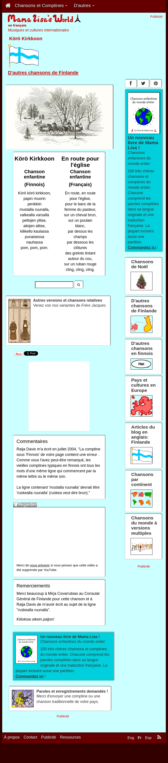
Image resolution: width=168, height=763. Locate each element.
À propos (12, 737)
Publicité (48, 737)
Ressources (70, 737)
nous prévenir (40, 565)
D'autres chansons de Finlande (43, 72)
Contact (30, 737)
